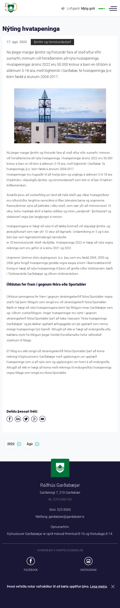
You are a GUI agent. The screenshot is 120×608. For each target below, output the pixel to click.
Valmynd (113, 8)
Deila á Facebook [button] (10, 419)
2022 (11, 444)
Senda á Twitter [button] (26, 419)
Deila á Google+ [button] (34, 419)
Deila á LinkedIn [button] (18, 419)
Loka (113, 586)
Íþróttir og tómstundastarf (52, 42)
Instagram (88, 569)
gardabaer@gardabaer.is (66, 517)
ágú (30, 444)
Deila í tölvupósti (42, 419)
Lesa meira (98, 586)
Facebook (31, 569)
